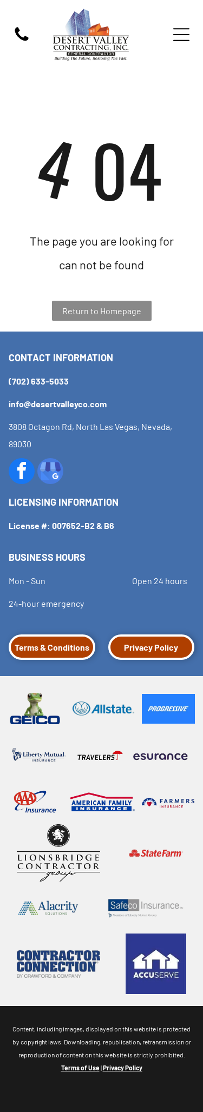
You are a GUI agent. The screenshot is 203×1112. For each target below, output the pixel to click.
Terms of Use (80, 1067)
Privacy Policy (122, 1067)
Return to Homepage (101, 311)
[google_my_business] (50, 472)
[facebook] (22, 472)
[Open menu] (181, 35)
